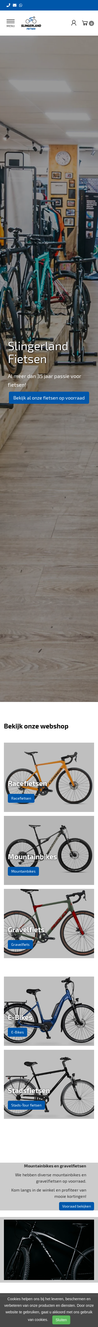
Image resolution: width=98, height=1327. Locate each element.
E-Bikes (17, 1032)
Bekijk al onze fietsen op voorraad (49, 398)
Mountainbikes (23, 871)
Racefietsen (21, 798)
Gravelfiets (20, 944)
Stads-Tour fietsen (26, 1105)
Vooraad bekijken (76, 1206)
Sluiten (61, 1320)
